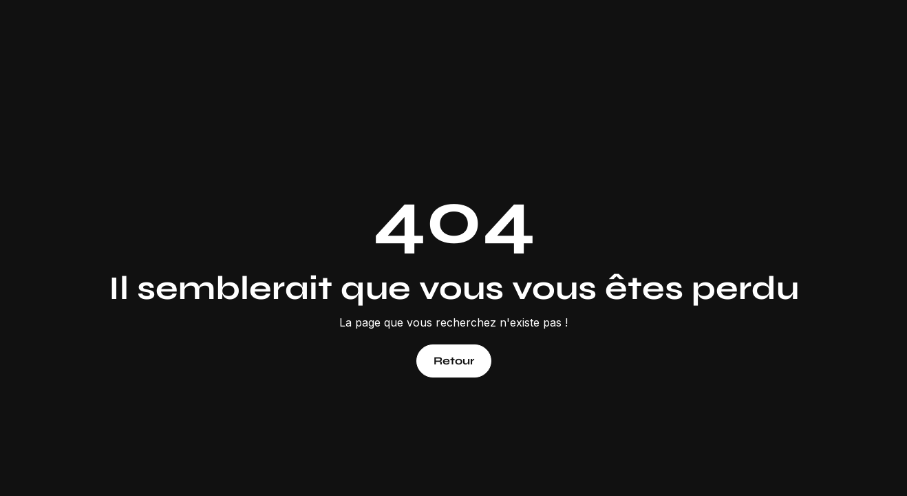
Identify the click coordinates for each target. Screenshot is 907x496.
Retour (454, 360)
